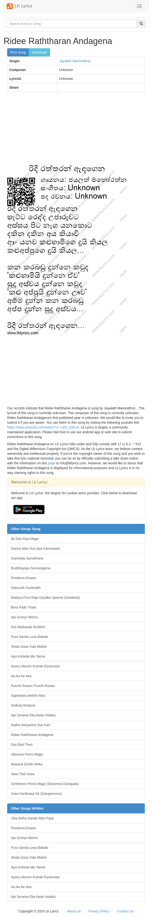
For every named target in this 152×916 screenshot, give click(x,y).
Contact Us (125, 911)
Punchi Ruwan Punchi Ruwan (33, 686)
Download (39, 52)
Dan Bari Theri (22, 744)
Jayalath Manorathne (74, 61)
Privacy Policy (98, 911)
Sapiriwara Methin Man (28, 695)
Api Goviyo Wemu (24, 617)
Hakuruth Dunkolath (26, 588)
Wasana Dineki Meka (27, 764)
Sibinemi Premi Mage (27, 754)
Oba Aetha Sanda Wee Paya (32, 818)
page (51, 463)
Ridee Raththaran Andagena (32, 735)
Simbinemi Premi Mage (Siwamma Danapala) (45, 784)
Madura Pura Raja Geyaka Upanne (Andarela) (45, 597)
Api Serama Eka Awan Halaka (33, 715)
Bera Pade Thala (23, 607)
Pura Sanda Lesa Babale (29, 637)
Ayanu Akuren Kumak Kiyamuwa (35, 666)
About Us (74, 911)
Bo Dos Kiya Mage (25, 539)
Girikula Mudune (23, 705)
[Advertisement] (76, 130)
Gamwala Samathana (27, 558)
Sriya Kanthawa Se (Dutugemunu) (36, 793)
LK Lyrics (19, 6)
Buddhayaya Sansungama (30, 568)
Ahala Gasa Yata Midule (29, 646)
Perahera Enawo (23, 578)
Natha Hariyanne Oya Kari (30, 725)
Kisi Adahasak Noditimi (28, 627)
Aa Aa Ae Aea (21, 676)
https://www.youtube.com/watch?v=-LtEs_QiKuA (43, 427)
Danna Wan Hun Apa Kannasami (35, 548)
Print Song (18, 52)
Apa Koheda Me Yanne (28, 656)
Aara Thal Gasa (22, 774)
